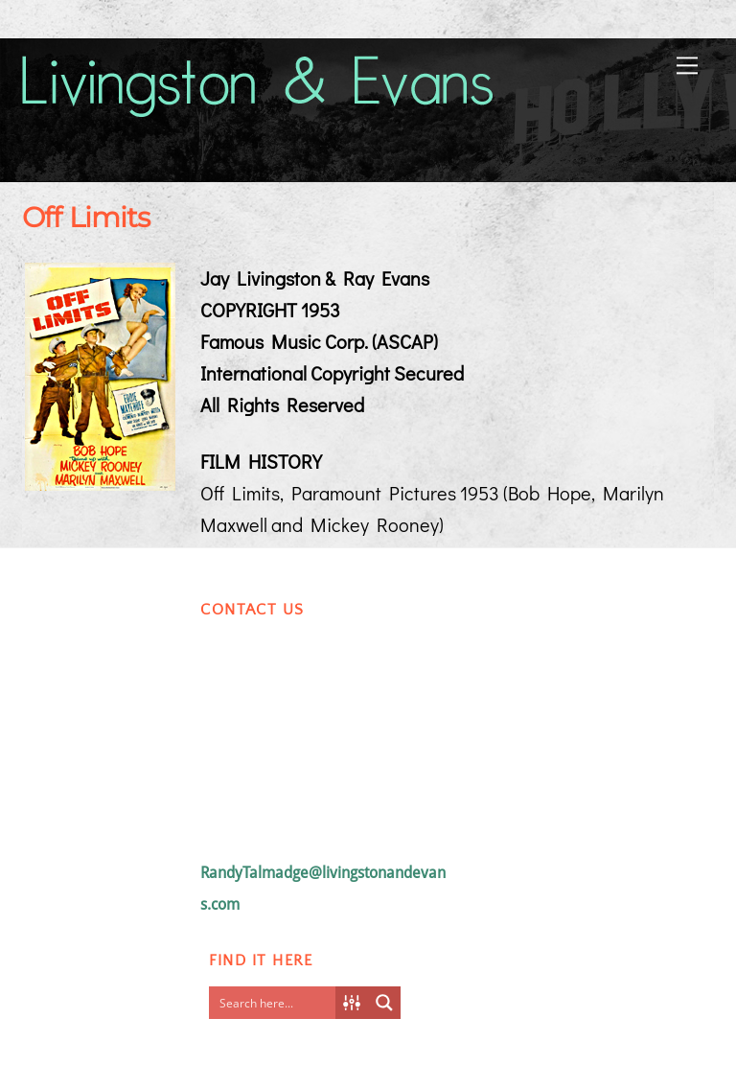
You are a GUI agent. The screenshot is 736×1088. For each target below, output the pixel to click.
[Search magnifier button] (384, 1002)
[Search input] (276, 1002)
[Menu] (687, 63)
